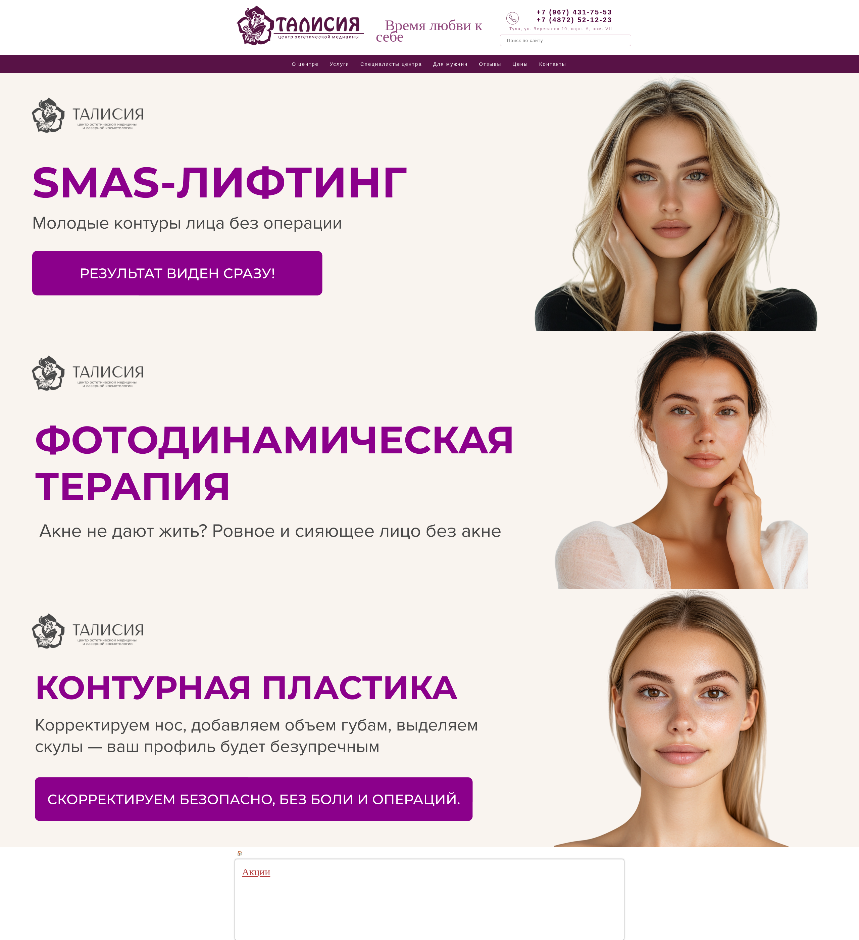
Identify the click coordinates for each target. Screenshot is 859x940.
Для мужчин (450, 64)
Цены (520, 64)
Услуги (339, 64)
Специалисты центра (391, 64)
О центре (305, 64)
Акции (256, 871)
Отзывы (490, 64)
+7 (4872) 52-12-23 (574, 20)
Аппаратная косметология (292, 853)
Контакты (552, 64)
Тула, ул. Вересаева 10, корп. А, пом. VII (560, 29)
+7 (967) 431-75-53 (574, 12)
